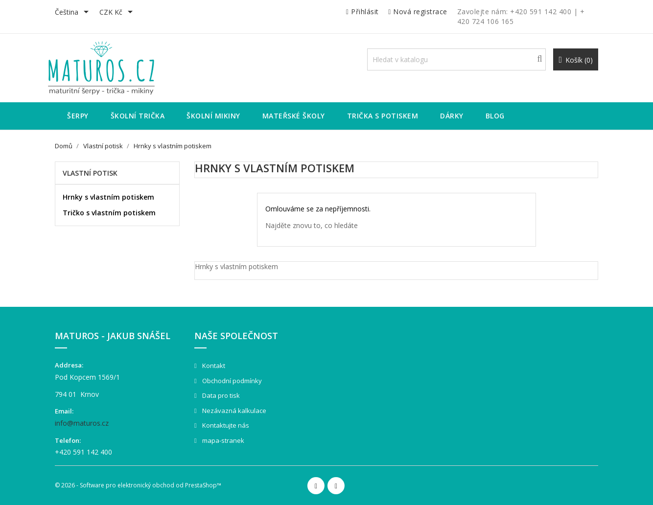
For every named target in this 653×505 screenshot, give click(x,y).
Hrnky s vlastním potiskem (108, 197)
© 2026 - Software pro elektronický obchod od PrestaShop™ (138, 485)
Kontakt (213, 365)
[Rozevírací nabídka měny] (117, 12)
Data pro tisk (220, 395)
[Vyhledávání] (456, 59)
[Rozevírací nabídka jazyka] (73, 12)
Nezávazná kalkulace (233, 410)
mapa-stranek (222, 440)
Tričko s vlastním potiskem (109, 212)
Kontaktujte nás (225, 425)
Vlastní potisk (90, 173)
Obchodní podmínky (231, 380)
